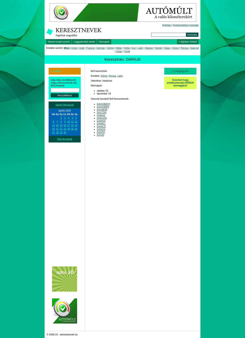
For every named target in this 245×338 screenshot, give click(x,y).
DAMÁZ (101, 115)
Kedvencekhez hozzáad (185, 25)
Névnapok (104, 41)
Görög (110, 48)
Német (158, 48)
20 (53, 128)
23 (64, 128)
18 (72, 125)
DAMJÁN (102, 118)
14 (57, 125)
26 (76, 128)
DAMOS (101, 121)
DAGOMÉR (103, 106)
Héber (119, 48)
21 (57, 128)
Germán (100, 48)
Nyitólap (166, 25)
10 (68, 121)
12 (76, 121)
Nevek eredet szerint (59, 41)
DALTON (101, 112)
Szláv (119, 51)
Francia (90, 48)
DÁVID (100, 135)
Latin (140, 48)
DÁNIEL (101, 123)
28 (57, 132)
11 (72, 121)
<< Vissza (56, 71)
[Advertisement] (65, 202)
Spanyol (194, 48)
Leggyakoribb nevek (84, 41)
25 (72, 128)
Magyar (149, 48)
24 (68, 128)
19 (76, 125)
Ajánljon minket (188, 41)
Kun (134, 48)
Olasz (167, 48)
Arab (81, 48)
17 (68, 125)
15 (61, 125)
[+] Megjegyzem (180, 71)
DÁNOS (101, 129)
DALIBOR (102, 109)
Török (127, 51)
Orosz (175, 48)
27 (53, 132)
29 (61, 132)
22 (61, 128)
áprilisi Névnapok (64, 104)
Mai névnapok (64, 139)
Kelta (127, 48)
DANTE (101, 132)
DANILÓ (101, 126)
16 (64, 125)
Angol (74, 48)
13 (53, 125)
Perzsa (184, 48)
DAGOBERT (103, 104)
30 (64, 132)
